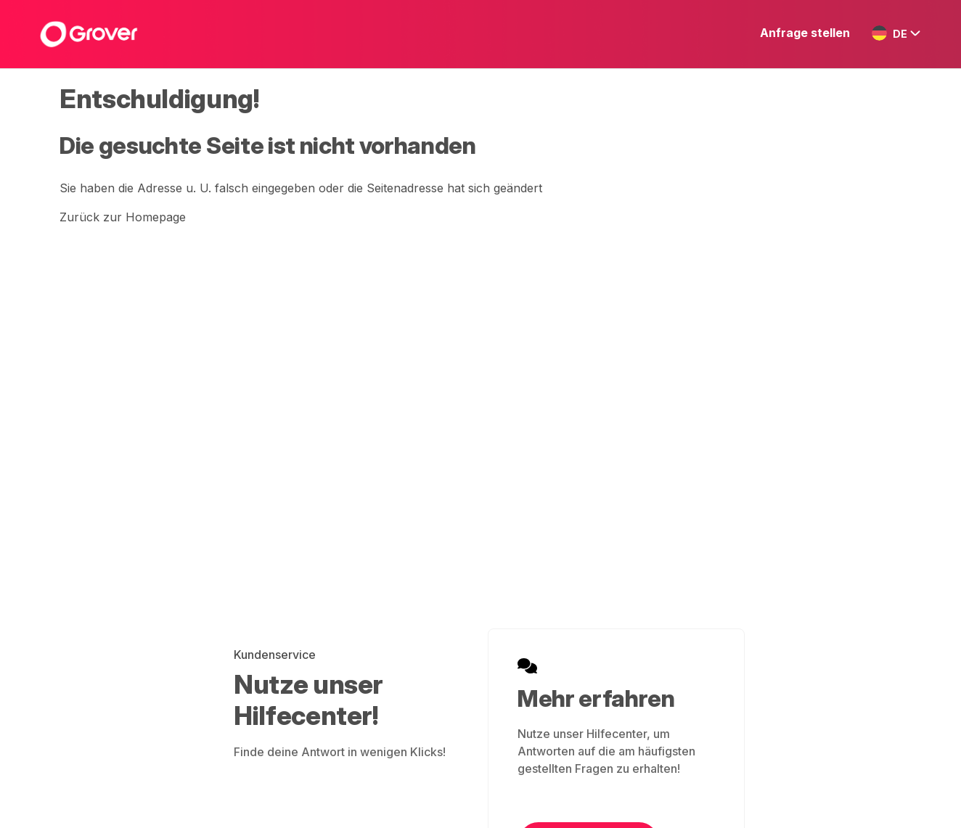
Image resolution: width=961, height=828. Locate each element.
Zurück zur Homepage (123, 217)
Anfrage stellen (805, 32)
